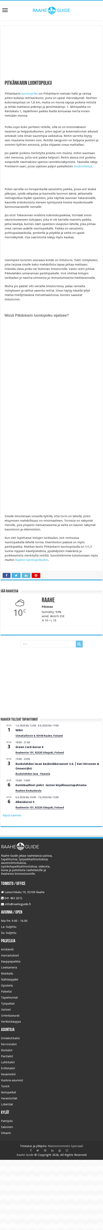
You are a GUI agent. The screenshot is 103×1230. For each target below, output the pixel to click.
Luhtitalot (8, 1062)
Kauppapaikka (10, 961)
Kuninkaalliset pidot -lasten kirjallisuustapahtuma (51, 785)
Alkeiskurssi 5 (25, 802)
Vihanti (6, 1133)
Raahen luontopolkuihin (31, 560)
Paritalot (7, 1056)
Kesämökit (8, 1074)
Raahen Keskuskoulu (29, 790)
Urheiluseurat (10, 1015)
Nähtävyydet (9, 979)
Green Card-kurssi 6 (29, 747)
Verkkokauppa (11, 1021)
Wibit (19, 730)
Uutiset (6, 1009)
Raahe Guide (25, 1155)
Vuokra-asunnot (12, 1080)
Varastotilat (9, 1098)
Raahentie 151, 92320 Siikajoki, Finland (40, 752)
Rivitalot (6, 1050)
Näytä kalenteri (12, 815)
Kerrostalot (9, 1044)
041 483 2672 (13, 898)
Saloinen (7, 1127)
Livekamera (9, 967)
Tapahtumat (9, 997)
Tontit (5, 1086)
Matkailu (7, 973)
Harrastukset (10, 955)
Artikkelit (7, 949)
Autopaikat (8, 1092)
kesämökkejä (83, 166)
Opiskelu (7, 985)
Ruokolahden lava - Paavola (33, 774)
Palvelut (6, 991)
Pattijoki (7, 1121)
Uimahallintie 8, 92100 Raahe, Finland (39, 735)
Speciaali (77, 1146)
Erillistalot (8, 1068)
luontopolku (29, 93)
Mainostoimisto (59, 1146)
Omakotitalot (10, 1038)
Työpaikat (8, 1003)
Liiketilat (7, 1104)
